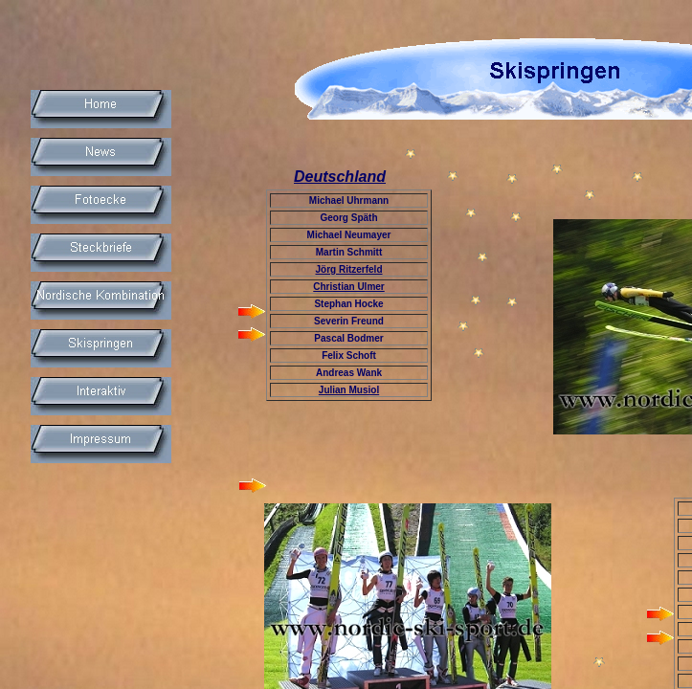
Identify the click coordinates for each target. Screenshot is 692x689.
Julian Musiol (349, 390)
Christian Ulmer (348, 286)
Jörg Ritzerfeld (348, 269)
